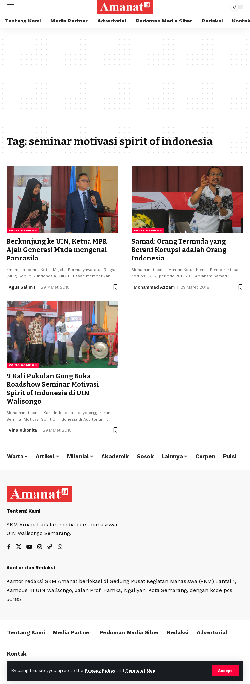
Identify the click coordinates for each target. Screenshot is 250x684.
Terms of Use (140, 670)
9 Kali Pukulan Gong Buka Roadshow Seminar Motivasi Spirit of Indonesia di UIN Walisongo (53, 388)
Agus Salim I (22, 287)
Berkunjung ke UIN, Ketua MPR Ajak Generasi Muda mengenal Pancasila (57, 249)
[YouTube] (29, 547)
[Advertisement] (125, 84)
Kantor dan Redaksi (31, 568)
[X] (18, 547)
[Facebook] (9, 547)
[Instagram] (39, 547)
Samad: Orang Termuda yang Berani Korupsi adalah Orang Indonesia (179, 249)
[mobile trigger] (12, 6)
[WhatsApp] (60, 547)
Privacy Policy (100, 670)
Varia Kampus (23, 230)
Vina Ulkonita (23, 430)
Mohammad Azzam (154, 287)
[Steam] (49, 547)
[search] (220, 7)
